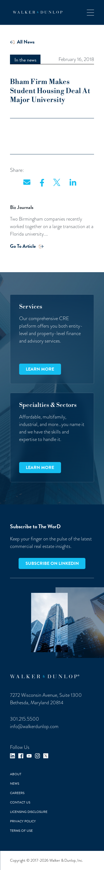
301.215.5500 (24, 719)
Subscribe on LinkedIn (52, 563)
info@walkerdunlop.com (34, 726)
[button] (90, 12)
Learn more (40, 369)
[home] (36, 12)
